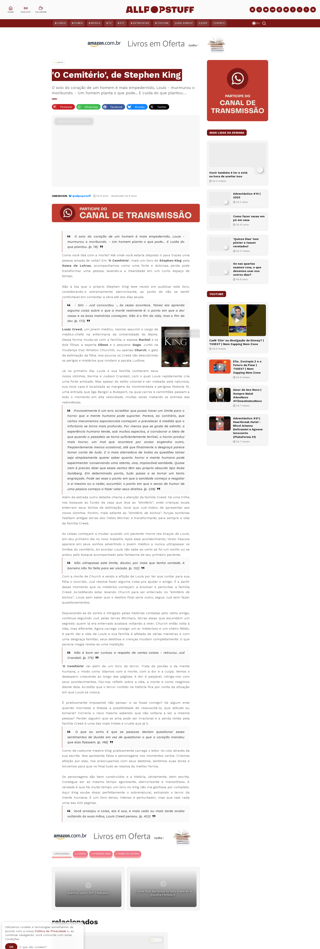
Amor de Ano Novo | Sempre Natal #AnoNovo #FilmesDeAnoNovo (247, 395)
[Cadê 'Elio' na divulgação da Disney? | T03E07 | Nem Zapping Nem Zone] (237, 320)
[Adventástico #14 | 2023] (220, 199)
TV (110, 23)
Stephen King (102, 853)
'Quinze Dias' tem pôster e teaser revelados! (246, 242)
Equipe (203, 23)
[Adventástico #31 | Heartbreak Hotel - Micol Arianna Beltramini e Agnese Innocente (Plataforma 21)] (220, 423)
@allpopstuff (81, 196)
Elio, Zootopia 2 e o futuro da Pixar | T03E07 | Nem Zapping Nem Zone (247, 367)
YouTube (163, 23)
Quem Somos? (184, 23)
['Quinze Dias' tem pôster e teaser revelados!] (220, 244)
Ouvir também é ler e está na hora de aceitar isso (228, 174)
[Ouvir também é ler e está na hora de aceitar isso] (237, 159)
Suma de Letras (128, 853)
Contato (219, 23)
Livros (61, 23)
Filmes (78, 23)
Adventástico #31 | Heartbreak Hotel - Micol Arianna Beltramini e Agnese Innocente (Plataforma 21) (248, 427)
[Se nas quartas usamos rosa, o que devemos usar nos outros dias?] (220, 269)
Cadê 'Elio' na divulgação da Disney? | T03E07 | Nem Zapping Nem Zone (236, 342)
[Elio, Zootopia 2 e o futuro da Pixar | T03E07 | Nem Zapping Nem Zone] (220, 367)
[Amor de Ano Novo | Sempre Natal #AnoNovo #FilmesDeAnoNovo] (220, 395)
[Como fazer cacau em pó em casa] (220, 221)
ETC (122, 23)
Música (95, 23)
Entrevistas (141, 23)
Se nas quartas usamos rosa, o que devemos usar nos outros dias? (247, 269)
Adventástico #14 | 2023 (247, 195)
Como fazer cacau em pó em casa (248, 218)
